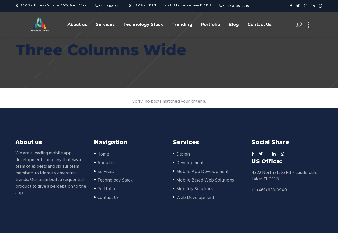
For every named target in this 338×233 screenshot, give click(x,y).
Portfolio (106, 189)
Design (183, 154)
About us (106, 163)
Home (103, 154)
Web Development (195, 197)
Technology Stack (115, 180)
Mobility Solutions (194, 189)
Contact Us (108, 197)
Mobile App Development (202, 171)
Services (105, 171)
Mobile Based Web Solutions (205, 180)
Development (190, 163)
